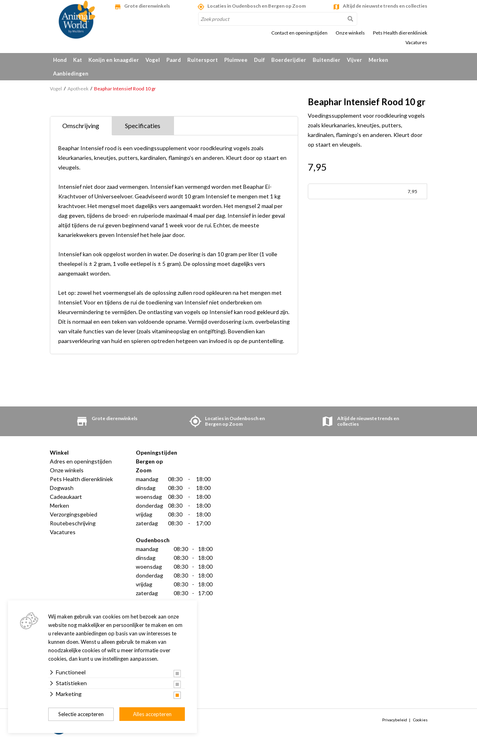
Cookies (420, 719)
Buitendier (326, 60)
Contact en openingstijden (299, 33)
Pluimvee (236, 60)
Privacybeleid (394, 719)
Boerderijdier (288, 60)
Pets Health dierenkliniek (400, 33)
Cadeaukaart (66, 496)
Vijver (354, 60)
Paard (173, 60)
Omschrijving (80, 125)
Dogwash (62, 487)
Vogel (152, 60)
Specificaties (142, 125)
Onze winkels (350, 33)
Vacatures (416, 42)
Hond (60, 60)
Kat (77, 60)
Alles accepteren (152, 714)
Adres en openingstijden (81, 461)
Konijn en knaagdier (113, 60)
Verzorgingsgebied (73, 514)
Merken (378, 60)
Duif (259, 60)
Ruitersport (202, 60)
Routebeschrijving (73, 523)
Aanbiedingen (70, 73)
